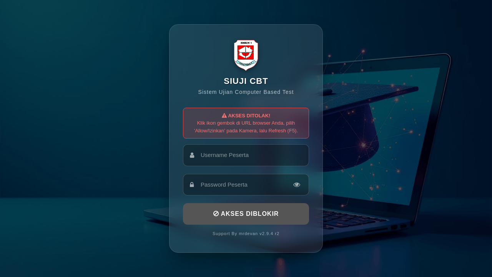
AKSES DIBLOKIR (246, 213)
